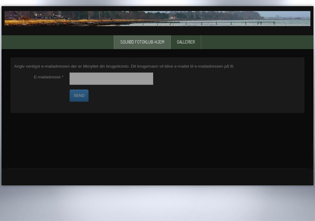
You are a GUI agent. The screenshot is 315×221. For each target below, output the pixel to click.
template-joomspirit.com (313, 162)
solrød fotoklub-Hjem (142, 42)
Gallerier (186, 42)
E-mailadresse (48, 77)
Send (79, 95)
